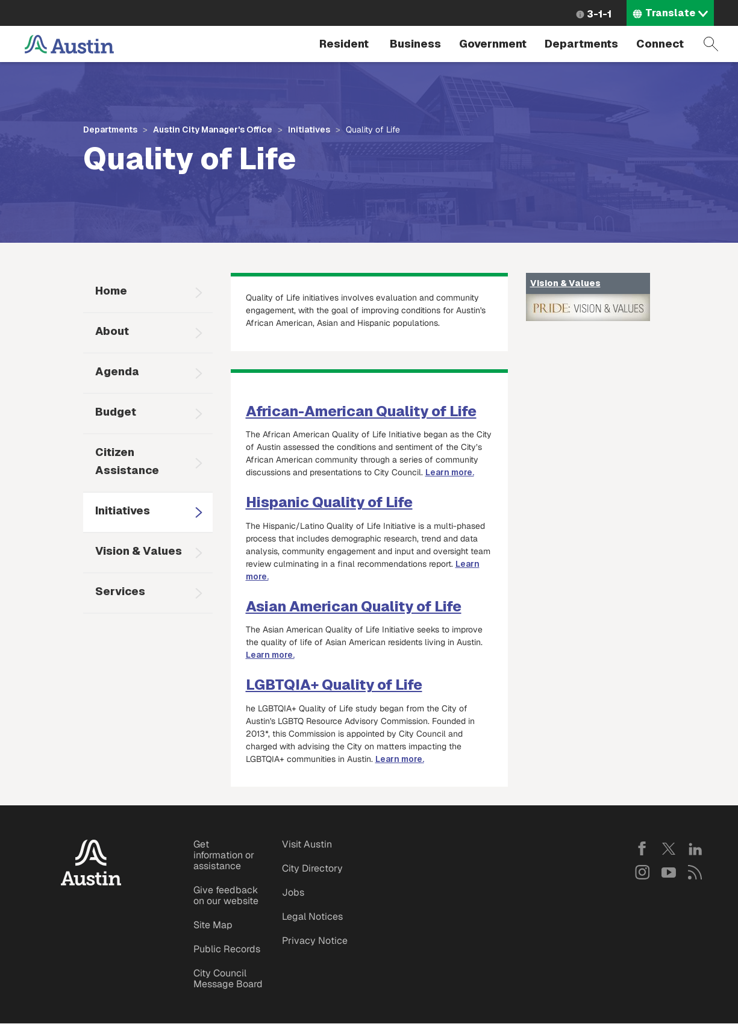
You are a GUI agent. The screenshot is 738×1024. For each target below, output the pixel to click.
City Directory (312, 868)
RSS (695, 872)
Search (711, 44)
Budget (115, 412)
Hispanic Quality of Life (329, 502)
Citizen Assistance (127, 461)
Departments (581, 44)
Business (415, 44)
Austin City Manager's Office (212, 129)
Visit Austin (307, 844)
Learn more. (449, 472)
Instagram (642, 872)
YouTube (668, 872)
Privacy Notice (315, 940)
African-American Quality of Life (361, 411)
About (112, 331)
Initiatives (309, 129)
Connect (660, 44)
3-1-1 (599, 14)
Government (493, 44)
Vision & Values (138, 551)
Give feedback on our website (225, 895)
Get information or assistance (223, 855)
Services (120, 591)
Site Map (213, 925)
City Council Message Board (228, 978)
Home (111, 291)
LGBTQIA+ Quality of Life (334, 684)
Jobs (293, 892)
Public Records (226, 949)
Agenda (117, 371)
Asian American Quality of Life (353, 606)
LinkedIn (695, 848)
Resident (344, 44)
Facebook (642, 848)
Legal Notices (312, 916)
